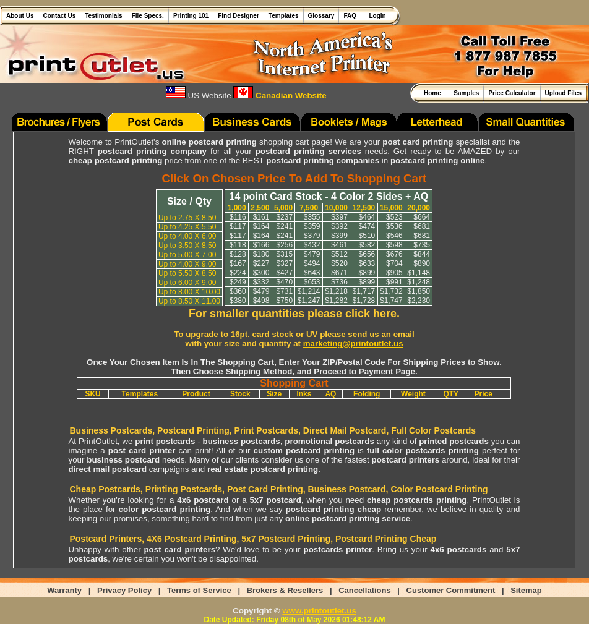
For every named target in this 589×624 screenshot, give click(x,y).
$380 (238, 300)
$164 (261, 226)
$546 (394, 235)
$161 (261, 217)
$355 (312, 217)
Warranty (64, 590)
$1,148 (418, 272)
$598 (394, 245)
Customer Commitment (451, 590)
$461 (339, 245)
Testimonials (103, 15)
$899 (367, 272)
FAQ (349, 15)
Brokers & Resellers (285, 590)
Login (376, 15)
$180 (261, 254)
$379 (312, 235)
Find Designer (238, 15)
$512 (339, 254)
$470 (284, 282)
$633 (367, 263)
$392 (339, 226)
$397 (339, 217)
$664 (421, 217)
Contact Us (59, 15)
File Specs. (148, 15)
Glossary (321, 15)
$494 (312, 263)
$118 (238, 245)
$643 (312, 272)
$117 (238, 226)
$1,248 (418, 282)
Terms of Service (199, 590)
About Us (19, 15)
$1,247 (309, 300)
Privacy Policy (124, 590)
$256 (284, 245)
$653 (312, 282)
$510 (367, 235)
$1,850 (418, 291)
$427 (284, 272)
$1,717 (364, 291)
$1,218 (336, 291)
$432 (312, 245)
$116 (238, 217)
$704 (394, 263)
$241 (284, 226)
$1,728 (364, 300)
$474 (367, 226)
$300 (261, 272)
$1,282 (336, 300)
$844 (421, 254)
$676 (394, 254)
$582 (367, 245)
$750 (284, 300)
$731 (284, 291)
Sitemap (526, 590)
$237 (284, 217)
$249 (238, 282)
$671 (339, 272)
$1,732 (391, 291)
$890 (421, 263)
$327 (284, 263)
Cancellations (364, 590)
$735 (421, 245)
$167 (238, 263)
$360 (238, 291)
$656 (367, 254)
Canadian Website (279, 95)
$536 (394, 226)
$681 (421, 226)
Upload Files (563, 93)
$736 (339, 282)
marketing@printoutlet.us (353, 343)
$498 (261, 300)
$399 (339, 235)
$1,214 (309, 291)
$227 (261, 263)
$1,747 (391, 300)
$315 (284, 254)
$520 (339, 263)
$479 (312, 254)
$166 (261, 245)
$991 (394, 282)
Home (434, 93)
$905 (394, 272)
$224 (238, 272)
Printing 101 (191, 15)
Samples (466, 93)
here (385, 313)
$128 (238, 254)
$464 (367, 217)
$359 (312, 226)
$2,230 (418, 300)
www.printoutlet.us (319, 610)
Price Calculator (511, 93)
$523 (394, 217)
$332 (261, 282)
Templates (284, 15)
